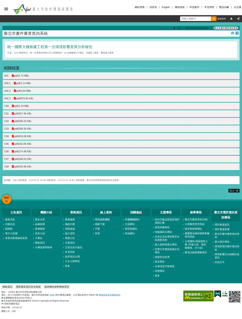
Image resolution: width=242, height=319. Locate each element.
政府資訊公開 (72, 256)
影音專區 (160, 261)
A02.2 (7, 91)
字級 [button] (231, 18)
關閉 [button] (6, 9)
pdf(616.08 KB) (23, 136)
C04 (6, 136)
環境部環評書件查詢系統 (227, 248)
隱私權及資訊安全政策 (28, 286)
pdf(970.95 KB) (25, 98)
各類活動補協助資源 (16, 238)
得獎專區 (160, 271)
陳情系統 (180, 7)
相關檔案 (12, 68)
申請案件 (194, 7)
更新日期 (5, 307)
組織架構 (40, 224)
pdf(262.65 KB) (23, 144)
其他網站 (130, 233)
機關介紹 (46, 212)
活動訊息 (10, 224)
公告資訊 (16, 212)
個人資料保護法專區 (166, 244)
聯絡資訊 (40, 242)
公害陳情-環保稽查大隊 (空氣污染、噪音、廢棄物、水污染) (197, 244)
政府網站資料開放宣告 (56, 286)
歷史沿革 (40, 219)
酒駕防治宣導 (162, 257)
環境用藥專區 (162, 227)
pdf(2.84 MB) (24, 91)
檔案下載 (100, 224)
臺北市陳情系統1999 (196, 219)
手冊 (97, 228)
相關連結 (136, 212)
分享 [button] (238, 18)
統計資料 (70, 233)
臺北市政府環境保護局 (43, 9)
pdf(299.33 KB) (23, 121)
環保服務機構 (102, 219)
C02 (6, 121)
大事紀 (38, 238)
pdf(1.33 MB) (22, 106)
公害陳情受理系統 (194, 224)
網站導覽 (140, 7)
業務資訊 (76, 212)
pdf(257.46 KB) (23, 113)
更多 (67, 266)
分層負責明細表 (43, 247)
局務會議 (70, 228)
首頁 (179, 28)
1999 (51, 295)
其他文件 (220, 262)
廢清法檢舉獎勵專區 (196, 252)
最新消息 (10, 219)
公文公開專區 (72, 261)
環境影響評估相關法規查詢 (227, 256)
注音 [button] (237, 33)
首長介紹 (40, 233)
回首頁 (153, 7)
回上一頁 (234, 190)
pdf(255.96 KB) (23, 166)
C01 (6, 113)
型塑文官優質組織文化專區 (167, 251)
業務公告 (70, 238)
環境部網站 (131, 228)
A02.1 (7, 83)
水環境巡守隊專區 (165, 266)
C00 (6, 106)
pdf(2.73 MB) (21, 75)
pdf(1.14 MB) (24, 83)
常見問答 (209, 7)
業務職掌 (40, 228)
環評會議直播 (222, 229)
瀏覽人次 (5, 311)
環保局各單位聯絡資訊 (109, 295)
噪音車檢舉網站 (193, 228)
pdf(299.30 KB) (23, 128)
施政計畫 (70, 224)
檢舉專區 (196, 212)
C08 (6, 166)
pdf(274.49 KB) (23, 151)
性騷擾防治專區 (163, 232)
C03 (6, 128)
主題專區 (166, 212)
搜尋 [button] (214, 18)
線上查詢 (106, 212)
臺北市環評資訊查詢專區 (197, 28)
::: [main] (3, 25)
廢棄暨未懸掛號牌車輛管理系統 (197, 235)
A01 (6, 75)
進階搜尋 (221, 18)
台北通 (237, 7)
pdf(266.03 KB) (23, 159)
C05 (6, 144)
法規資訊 (70, 242)
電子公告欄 (11, 233)
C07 (6, 159)
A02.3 (7, 98)
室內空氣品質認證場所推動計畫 (167, 221)
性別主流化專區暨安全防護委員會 (167, 238)
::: (1, 202)
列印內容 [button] (233, 33)
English (166, 7)
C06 (6, 151)
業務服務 (70, 219)
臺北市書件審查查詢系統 (226, 28)
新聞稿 (9, 228)
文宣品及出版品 (73, 247)
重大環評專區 (222, 241)
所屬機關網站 (132, 219)
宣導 (97, 233)
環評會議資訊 (222, 224)
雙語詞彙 (224, 7)
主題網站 (130, 224)
